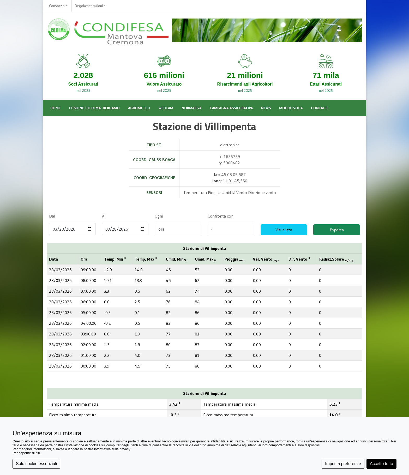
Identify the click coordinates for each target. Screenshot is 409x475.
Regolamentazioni (90, 6)
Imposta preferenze (343, 463)
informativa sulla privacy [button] (112, 449)
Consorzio (58, 6)
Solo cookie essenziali (36, 463)
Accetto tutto (381, 463)
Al (103, 216)
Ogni (159, 216)
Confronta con (220, 216)
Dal (52, 216)
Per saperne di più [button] (26, 453)
